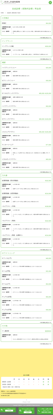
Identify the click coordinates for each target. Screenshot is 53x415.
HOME (2, 12)
